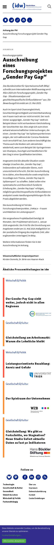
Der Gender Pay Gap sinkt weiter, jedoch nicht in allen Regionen (25, 302)
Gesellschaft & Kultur (13, 488)
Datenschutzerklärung (37, 491)
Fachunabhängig (10, 501)
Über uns (32, 484)
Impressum (33, 488)
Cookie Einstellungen (37, 498)
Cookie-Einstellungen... (12, 535)
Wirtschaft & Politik (11, 498)
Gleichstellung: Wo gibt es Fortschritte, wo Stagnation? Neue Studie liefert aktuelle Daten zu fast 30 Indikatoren (25, 437)
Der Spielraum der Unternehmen (28, 398)
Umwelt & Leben (10, 494)
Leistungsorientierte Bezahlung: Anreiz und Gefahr (28, 365)
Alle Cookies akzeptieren (13, 541)
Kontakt (32, 495)
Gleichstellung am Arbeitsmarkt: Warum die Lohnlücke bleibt (28, 339)
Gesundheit (8, 491)
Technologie (8, 484)
